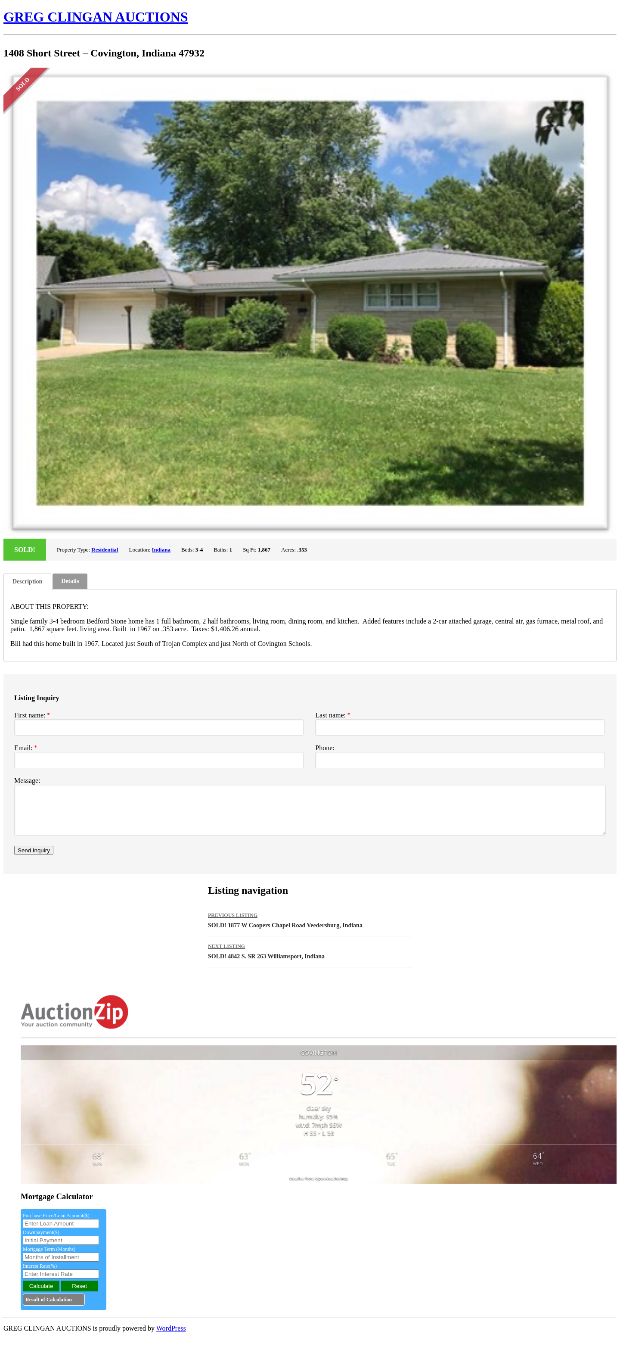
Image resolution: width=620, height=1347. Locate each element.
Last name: (332, 715)
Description (27, 581)
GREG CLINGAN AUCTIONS (95, 17)
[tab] (27, 581)
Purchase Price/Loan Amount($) (56, 1223)
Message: (27, 780)
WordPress (171, 1336)
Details (70, 581)
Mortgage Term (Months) (49, 1257)
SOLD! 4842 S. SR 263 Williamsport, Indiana (310, 958)
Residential (104, 549)
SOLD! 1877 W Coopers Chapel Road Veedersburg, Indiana (310, 927)
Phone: (324, 747)
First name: (32, 715)
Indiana (161, 549)
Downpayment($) (41, 1240)
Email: (25, 747)
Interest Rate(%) (40, 1274)
